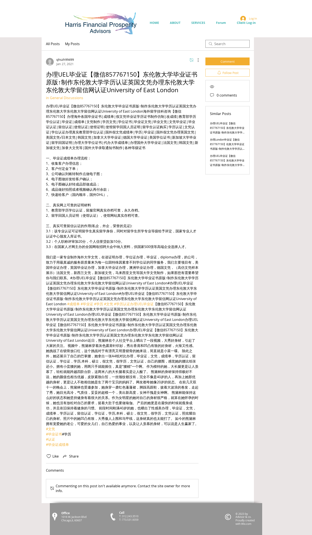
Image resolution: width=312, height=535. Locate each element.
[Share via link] (70, 456)
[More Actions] (195, 60)
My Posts (72, 43)
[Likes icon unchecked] (49, 456)
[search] (227, 44)
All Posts (53, 43)
